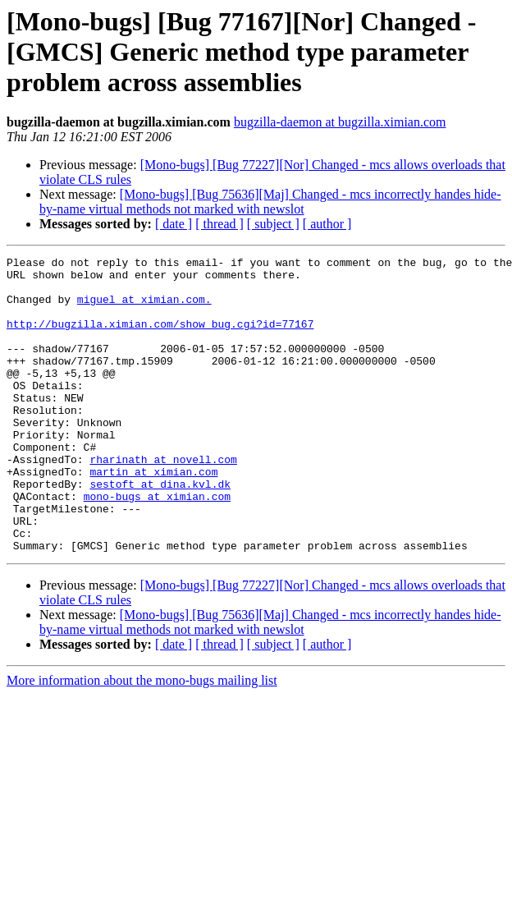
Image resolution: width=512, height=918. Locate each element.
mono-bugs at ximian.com (157, 545)
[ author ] (327, 224)
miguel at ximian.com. (144, 308)
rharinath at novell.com (162, 500)
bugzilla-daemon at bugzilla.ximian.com (340, 122)
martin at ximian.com (153, 515)
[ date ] (173, 224)
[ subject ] (273, 224)
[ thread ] (219, 224)
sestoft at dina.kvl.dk (160, 530)
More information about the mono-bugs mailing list (142, 739)
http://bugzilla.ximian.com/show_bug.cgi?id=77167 (160, 338)
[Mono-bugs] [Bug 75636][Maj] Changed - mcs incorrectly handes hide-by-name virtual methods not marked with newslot (270, 201)
